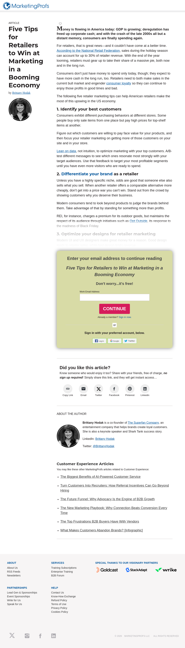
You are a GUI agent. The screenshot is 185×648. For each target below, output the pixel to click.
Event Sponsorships (18, 596)
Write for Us (14, 600)
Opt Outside (138, 221)
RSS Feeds (13, 571)
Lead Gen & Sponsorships (22, 592)
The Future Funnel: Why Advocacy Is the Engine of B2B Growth (107, 499)
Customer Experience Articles (85, 464)
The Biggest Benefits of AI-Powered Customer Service (100, 477)
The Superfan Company (143, 422)
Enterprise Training (62, 571)
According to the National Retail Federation (88, 51)
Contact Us (57, 592)
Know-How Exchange (63, 596)
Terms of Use (58, 604)
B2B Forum (57, 575)
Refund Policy (59, 600)
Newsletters (14, 575)
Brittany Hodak (21, 92)
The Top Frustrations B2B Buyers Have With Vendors (99, 521)
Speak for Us (14, 604)
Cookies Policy (59, 611)
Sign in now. (125, 317)
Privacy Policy (59, 608)
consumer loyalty (118, 83)
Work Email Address (90, 291)
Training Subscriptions (64, 567)
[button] (99, 340)
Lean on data (66, 151)
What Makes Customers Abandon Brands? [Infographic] (101, 530)
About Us (12, 567)
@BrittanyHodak (103, 446)
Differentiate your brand (87, 173)
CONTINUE (114, 308)
